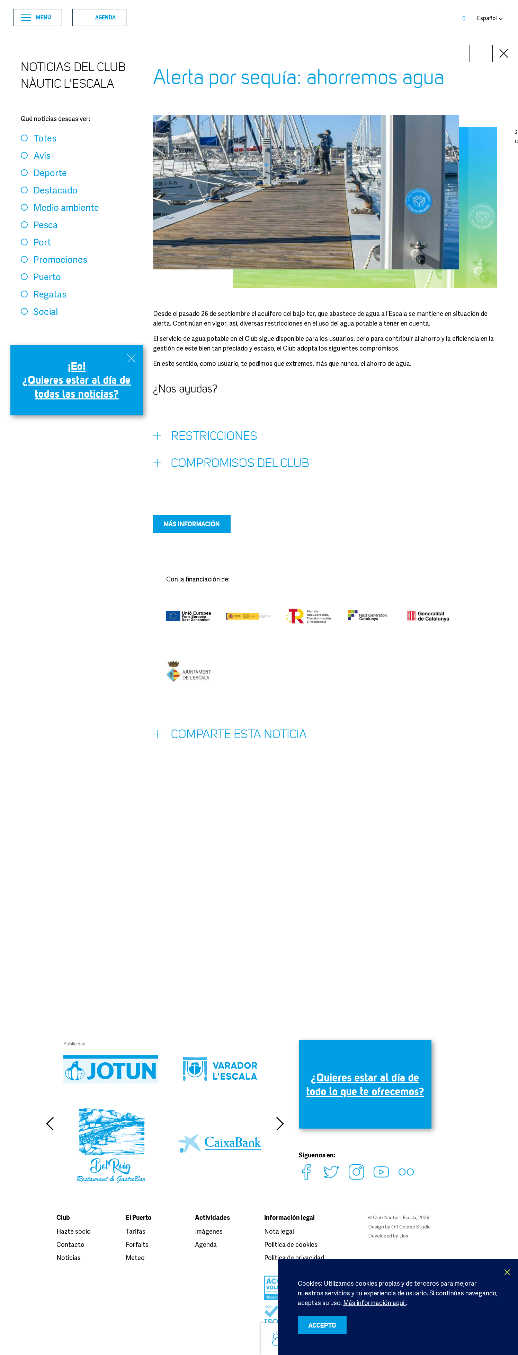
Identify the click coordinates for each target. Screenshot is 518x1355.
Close (504, 53)
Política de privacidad (294, 1257)
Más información (192, 524)
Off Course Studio (411, 1226)
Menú (36, 17)
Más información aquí (374, 1302)
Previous (49, 1123)
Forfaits (137, 1244)
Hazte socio (73, 1231)
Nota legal (279, 1231)
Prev (481, 53)
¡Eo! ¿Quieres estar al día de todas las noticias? (77, 379)
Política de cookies (291, 1244)
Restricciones (205, 437)
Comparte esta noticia (230, 735)
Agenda (97, 17)
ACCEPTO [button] (322, 1325)
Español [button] (487, 18)
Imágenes (209, 1231)
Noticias (68, 1257)
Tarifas (135, 1231)
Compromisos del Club (231, 464)
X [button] (507, 1272)
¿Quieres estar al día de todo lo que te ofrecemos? (365, 1084)
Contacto (70, 1244)
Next (458, 53)
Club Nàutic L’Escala (259, 17)
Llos (403, 1235)
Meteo (135, 1257)
